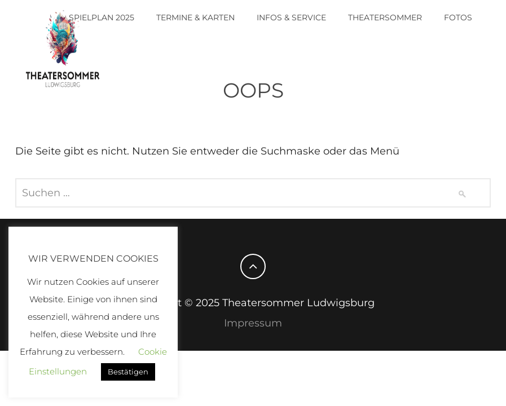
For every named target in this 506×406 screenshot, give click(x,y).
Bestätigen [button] (128, 371)
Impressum (253, 323)
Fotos (458, 17)
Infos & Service (291, 17)
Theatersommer (385, 17)
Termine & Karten (195, 17)
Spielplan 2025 (101, 17)
